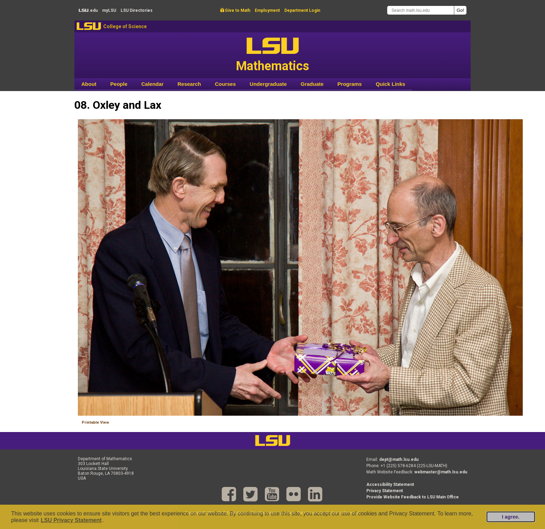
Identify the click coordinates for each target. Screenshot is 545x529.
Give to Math (235, 10)
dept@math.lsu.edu (398, 459)
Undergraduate (268, 84)
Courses (225, 84)
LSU (88, 26)
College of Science (125, 26)
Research (189, 84)
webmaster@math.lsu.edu (440, 472)
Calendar (152, 84)
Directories (137, 10)
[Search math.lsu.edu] (420, 10)
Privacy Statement (384, 490)
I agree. (510, 517)
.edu (88, 10)
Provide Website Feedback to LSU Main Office (412, 497)
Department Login (302, 10)
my (109, 10)
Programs (349, 84)
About (88, 84)
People (118, 84)
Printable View (95, 422)
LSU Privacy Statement (71, 520)
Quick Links (390, 84)
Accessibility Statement (390, 484)
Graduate (312, 84)
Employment (267, 10)
